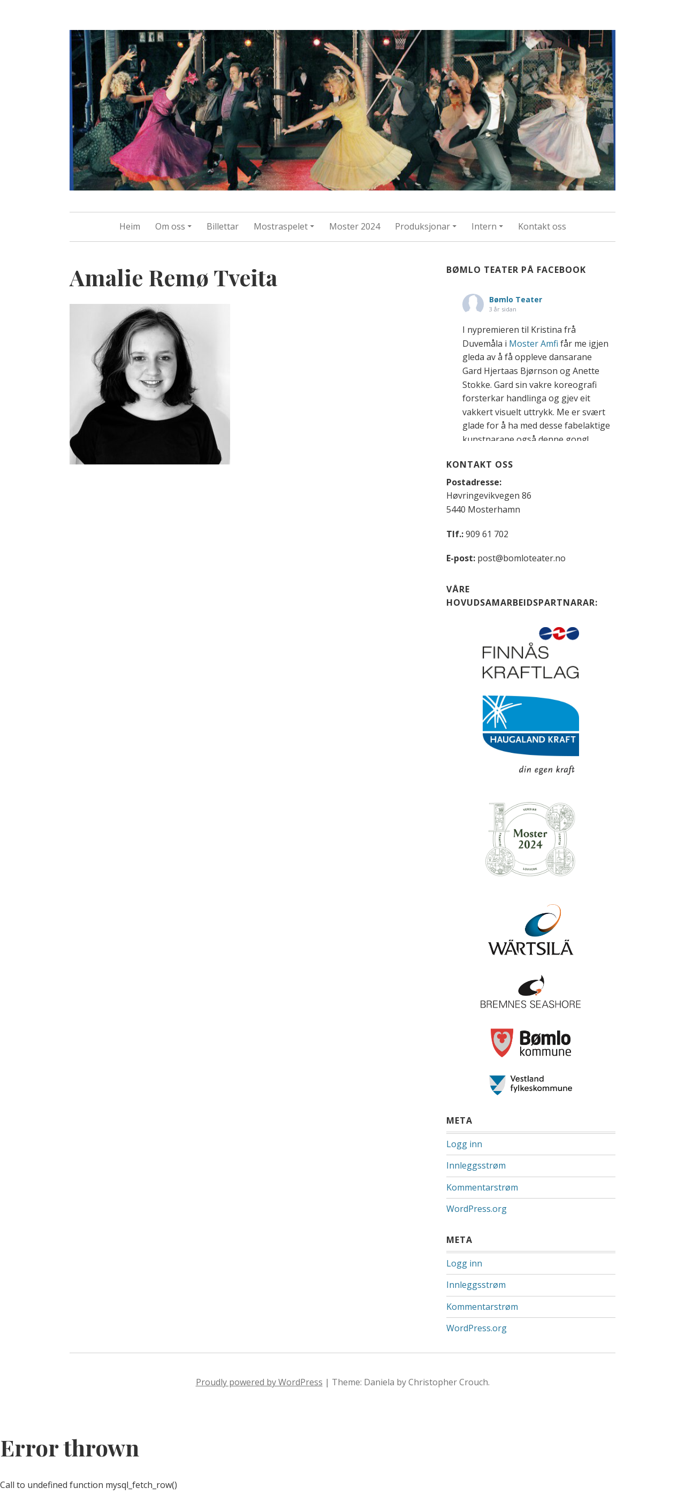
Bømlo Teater (515, 299)
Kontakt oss (542, 226)
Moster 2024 (354, 226)
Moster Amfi (533, 343)
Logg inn (464, 1144)
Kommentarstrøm (482, 1187)
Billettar (223, 226)
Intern (484, 226)
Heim (129, 226)
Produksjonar (422, 226)
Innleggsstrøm (476, 1165)
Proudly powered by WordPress (259, 1382)
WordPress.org (476, 1209)
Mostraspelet (281, 226)
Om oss (170, 226)
